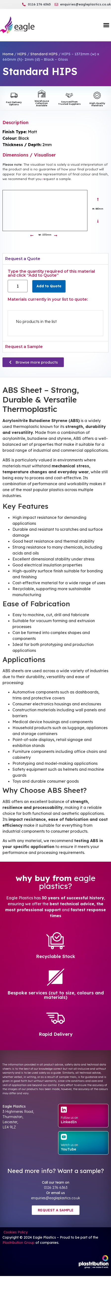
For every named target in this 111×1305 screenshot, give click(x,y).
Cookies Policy (15, 1232)
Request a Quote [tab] (22, 258)
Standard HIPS (44, 54)
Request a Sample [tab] (24, 346)
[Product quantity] (18, 286)
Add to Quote (49, 286)
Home (7, 54)
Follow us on (69, 1117)
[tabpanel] (55, 302)
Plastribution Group (18, 1242)
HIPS (21, 54)
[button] (106, 25)
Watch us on (69, 1145)
